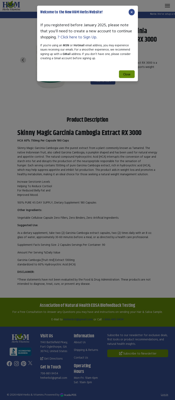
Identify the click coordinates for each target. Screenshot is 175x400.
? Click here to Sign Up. (77, 36)
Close (126, 74)
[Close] (132, 12)
